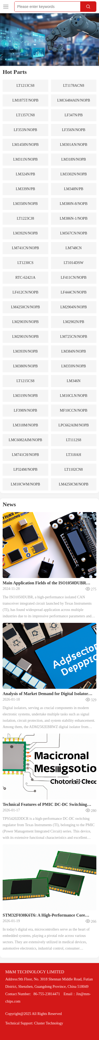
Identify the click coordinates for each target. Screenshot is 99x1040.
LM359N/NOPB (73, 366)
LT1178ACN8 (73, 86)
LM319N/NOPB (25, 396)
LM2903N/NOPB (25, 322)
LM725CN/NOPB (73, 337)
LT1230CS (25, 263)
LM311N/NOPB (25, 159)
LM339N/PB (25, 189)
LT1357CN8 (25, 115)
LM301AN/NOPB (73, 145)
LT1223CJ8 (25, 218)
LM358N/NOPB (25, 204)
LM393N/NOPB (25, 351)
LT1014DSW (73, 263)
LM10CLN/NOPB (73, 396)
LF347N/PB (74, 115)
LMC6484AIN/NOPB (73, 100)
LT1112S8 (73, 440)
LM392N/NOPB (25, 233)
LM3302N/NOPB (73, 174)
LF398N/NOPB (25, 410)
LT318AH (73, 455)
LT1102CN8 (73, 469)
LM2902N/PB (73, 322)
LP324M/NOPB (25, 469)
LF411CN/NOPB (74, 278)
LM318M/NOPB (25, 425)
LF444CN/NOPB (74, 292)
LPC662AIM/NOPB (73, 425)
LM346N (74, 381)
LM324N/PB (25, 174)
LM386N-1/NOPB (73, 218)
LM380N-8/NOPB (73, 204)
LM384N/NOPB (73, 351)
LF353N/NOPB (25, 130)
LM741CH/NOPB (25, 455)
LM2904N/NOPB (73, 307)
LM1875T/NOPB (25, 100)
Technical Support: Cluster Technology (34, 1023)
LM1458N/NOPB (25, 145)
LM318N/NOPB (73, 159)
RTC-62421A (25, 278)
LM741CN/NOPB (25, 248)
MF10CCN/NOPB (73, 410)
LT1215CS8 (25, 381)
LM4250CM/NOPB (73, 484)
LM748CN (73, 248)
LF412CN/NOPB (25, 292)
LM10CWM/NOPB (25, 484)
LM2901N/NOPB (25, 337)
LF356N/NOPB (73, 130)
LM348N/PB (73, 189)
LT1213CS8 (25, 86)
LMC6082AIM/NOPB (25, 440)
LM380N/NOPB (25, 366)
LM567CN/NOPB (73, 233)
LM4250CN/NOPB (25, 307)
